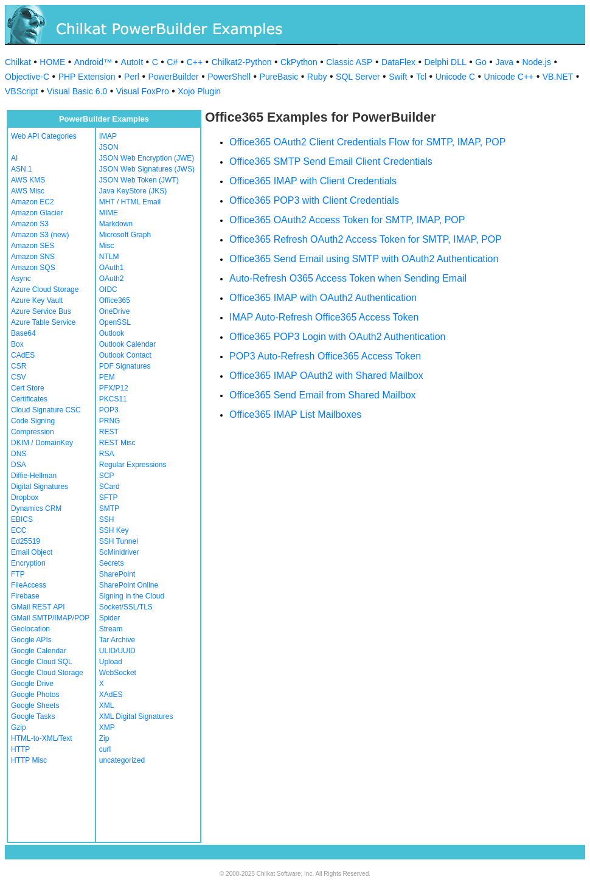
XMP (107, 727)
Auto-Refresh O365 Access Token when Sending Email (348, 278)
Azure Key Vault (37, 300)
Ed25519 (25, 541)
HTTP (20, 749)
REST (109, 432)
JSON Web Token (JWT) (139, 180)
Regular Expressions (133, 464)
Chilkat (18, 62)
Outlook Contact (125, 355)
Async (21, 278)
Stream (111, 629)
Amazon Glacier (37, 213)
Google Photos (35, 694)
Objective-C (27, 77)
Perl (131, 77)
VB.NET (558, 77)
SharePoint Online (128, 585)
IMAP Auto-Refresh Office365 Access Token (323, 317)
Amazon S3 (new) (40, 235)
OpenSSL (115, 322)
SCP (106, 475)
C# (172, 62)
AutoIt (132, 62)
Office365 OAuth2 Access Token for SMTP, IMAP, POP (347, 220)
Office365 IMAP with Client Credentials (313, 181)
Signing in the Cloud (131, 596)
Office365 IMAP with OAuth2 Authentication (323, 298)
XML (106, 705)
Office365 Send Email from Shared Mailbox (322, 395)
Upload (110, 661)
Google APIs (31, 640)
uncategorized (122, 760)
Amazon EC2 (32, 202)
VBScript (21, 91)
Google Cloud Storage (47, 672)
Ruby (317, 77)
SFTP (108, 497)
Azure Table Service (43, 322)
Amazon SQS (33, 267)
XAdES (111, 694)
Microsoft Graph (125, 235)
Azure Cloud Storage (44, 289)
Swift (398, 77)
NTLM (109, 256)
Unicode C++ (509, 77)
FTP (18, 574)
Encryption (28, 563)
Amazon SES (32, 245)
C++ (195, 62)
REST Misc (117, 443)
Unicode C (455, 77)
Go (481, 62)
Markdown (116, 224)
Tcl (421, 77)
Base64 (23, 333)
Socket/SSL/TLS (126, 607)
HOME (52, 62)
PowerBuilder (173, 77)
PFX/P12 (113, 388)
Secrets (111, 563)
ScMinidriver (119, 552)
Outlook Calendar (127, 344)
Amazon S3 (30, 224)
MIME (108, 213)
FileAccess (28, 585)
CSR (18, 366)
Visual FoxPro (142, 91)
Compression (32, 432)
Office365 (114, 300)
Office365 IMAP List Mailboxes (295, 414)
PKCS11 (113, 399)
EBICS (22, 519)
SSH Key (114, 530)
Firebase (25, 596)
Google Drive (32, 683)
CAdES (23, 355)
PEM (107, 377)
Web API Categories (44, 136)
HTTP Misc (29, 760)
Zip (104, 738)
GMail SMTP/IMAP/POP (50, 618)
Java (504, 62)
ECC (18, 530)
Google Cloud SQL (41, 661)
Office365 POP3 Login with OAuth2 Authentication (337, 336)
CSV (18, 377)
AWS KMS (28, 180)
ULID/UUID (117, 651)
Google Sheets (35, 705)
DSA (18, 464)
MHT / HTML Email (130, 202)
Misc (106, 245)
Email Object (31, 552)
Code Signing (33, 421)
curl (105, 749)
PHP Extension (87, 77)
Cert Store (27, 388)
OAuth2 (111, 278)
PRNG (109, 421)
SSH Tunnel (118, 541)
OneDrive (114, 311)
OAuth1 (111, 267)
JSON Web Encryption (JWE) (146, 158)
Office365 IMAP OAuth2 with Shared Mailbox (326, 375)
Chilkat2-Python (242, 62)
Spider (109, 618)
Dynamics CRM (36, 508)
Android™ (93, 62)
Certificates (29, 399)
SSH (106, 519)
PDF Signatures (125, 366)
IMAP (108, 136)
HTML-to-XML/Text (41, 738)
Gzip (18, 727)
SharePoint (117, 574)
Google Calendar (38, 651)
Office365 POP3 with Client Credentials (314, 200)
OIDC (108, 289)
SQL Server (358, 77)
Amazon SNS (33, 256)
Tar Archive (117, 640)
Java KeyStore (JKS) (133, 191)
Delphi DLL (445, 62)
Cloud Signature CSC (46, 410)
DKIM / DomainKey (42, 443)
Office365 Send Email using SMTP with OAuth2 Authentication (363, 259)
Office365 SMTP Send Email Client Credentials (330, 161)
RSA (106, 453)
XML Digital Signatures (136, 716)
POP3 (109, 410)
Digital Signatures (39, 486)
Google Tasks (33, 716)
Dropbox (24, 497)
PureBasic (279, 77)
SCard (109, 486)
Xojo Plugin (199, 91)
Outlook (111, 333)
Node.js (536, 62)
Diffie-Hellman (34, 475)
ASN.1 (21, 169)
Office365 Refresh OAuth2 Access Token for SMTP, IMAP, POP (365, 239)
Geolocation (30, 629)
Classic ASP (349, 62)
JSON (109, 147)
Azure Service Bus (41, 311)
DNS (18, 453)
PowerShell (229, 77)
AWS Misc (27, 191)
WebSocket (117, 672)
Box (17, 344)
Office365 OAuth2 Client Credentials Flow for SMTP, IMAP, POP (367, 142)
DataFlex (398, 62)
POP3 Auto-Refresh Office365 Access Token (325, 356)
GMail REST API (37, 607)
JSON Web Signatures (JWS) (147, 169)
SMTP (109, 508)
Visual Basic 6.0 (77, 91)
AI (14, 158)
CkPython (299, 62)
